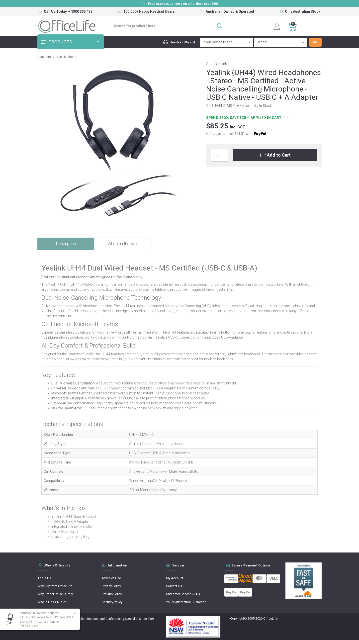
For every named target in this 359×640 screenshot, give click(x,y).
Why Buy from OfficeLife (54, 586)
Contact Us (174, 586)
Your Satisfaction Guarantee (186, 602)
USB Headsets (66, 57)
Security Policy (112, 602)
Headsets (44, 57)
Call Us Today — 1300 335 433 (68, 11)
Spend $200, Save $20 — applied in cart (246, 118)
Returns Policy (112, 594)
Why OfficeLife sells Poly (55, 594)
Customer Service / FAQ (183, 594)
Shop (216, 64)
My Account (174, 578)
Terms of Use (111, 578)
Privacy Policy (111, 586)
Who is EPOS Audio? (52, 602)
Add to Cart (275, 155)
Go (315, 42)
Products (60, 41)
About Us (44, 578)
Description (66, 243)
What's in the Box (122, 243)
